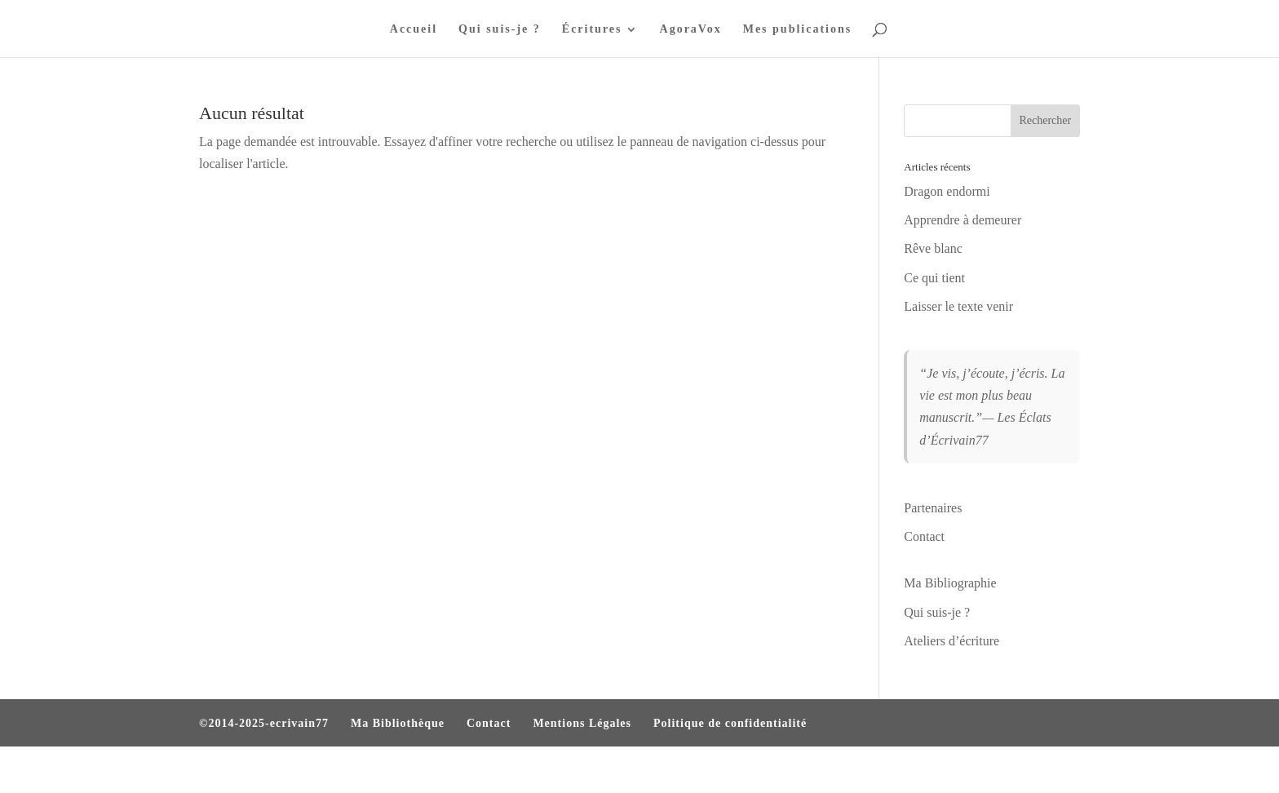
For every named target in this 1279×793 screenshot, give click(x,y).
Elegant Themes (287, 770)
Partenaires (933, 508)
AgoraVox (691, 29)
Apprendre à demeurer (962, 220)
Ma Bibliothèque (398, 723)
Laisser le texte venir (958, 306)
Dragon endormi (946, 191)
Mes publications (797, 29)
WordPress (421, 770)
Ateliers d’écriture (951, 641)
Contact (924, 536)
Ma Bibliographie (950, 583)
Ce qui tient (934, 278)
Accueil (413, 29)
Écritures (592, 29)
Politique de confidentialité (730, 723)
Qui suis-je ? (499, 29)
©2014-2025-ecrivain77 (264, 723)
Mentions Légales (582, 723)
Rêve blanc (933, 248)
